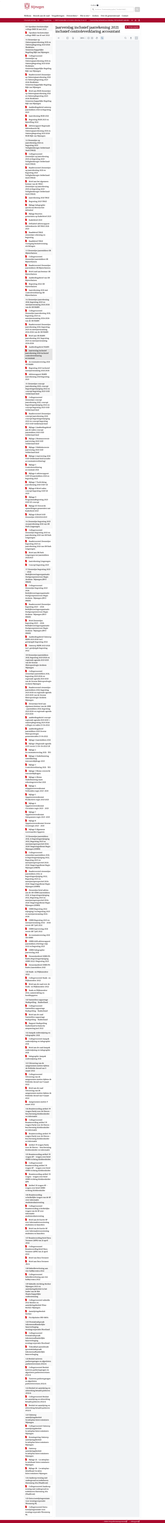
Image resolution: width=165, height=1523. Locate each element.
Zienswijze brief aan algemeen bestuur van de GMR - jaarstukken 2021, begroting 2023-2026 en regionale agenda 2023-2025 (38, 709)
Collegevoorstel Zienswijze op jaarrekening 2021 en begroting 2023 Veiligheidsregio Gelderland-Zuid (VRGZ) (37, 159)
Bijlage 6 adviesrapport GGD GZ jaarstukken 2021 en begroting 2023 (37, 476)
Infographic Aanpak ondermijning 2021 (35, 1057)
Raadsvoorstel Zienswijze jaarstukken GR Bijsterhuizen (38, 266)
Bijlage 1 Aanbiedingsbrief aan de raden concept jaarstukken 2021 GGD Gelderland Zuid (38, 431)
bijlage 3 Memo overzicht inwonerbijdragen (37, 772)
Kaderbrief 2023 (33, 220)
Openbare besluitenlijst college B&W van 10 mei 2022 (37, 34)
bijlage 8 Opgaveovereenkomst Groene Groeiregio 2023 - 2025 (38, 823)
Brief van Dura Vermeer (37, 1258)
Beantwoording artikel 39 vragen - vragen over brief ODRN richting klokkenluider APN (38, 1178)
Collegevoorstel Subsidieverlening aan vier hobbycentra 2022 (36, 1277)
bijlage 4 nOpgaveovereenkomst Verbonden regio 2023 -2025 (37, 788)
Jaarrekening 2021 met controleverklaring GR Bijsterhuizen (36, 292)
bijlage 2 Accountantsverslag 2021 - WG (38, 751)
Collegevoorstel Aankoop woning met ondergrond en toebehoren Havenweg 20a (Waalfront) (37, 1490)
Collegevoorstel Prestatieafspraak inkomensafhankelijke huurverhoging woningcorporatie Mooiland (37, 1338)
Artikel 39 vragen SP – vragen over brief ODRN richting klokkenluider (36, 1187)
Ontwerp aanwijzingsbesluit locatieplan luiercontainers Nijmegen (37, 1452)
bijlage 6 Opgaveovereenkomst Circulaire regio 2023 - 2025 (37, 805)
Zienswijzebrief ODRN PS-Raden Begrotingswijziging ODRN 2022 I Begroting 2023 (38, 958)
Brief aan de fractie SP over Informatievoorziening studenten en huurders (37, 1222)
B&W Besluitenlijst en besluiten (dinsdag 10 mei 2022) (71, 20)
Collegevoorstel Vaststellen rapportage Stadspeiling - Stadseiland (36, 1008)
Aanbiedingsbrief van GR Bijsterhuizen (37, 279)
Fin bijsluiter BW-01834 (36, 1317)
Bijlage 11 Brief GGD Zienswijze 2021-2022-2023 (36, 515)
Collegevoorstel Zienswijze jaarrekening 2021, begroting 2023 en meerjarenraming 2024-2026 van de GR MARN (38, 316)
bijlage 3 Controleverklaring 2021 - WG (38, 766)
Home (39, 20)
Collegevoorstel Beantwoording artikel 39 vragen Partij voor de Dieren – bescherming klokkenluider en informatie (38, 1125)
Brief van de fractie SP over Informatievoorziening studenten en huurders (37, 1231)
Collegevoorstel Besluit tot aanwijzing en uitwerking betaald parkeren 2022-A (37, 1399)
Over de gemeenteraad (110, 16)
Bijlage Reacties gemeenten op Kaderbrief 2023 (38, 215)
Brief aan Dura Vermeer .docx (37, 1262)
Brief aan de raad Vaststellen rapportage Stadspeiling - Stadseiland (36, 1017)
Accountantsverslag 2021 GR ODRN (37, 936)
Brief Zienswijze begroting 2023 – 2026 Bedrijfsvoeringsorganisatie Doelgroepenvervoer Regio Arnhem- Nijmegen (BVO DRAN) (37, 627)
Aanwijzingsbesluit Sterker (35, 1312)
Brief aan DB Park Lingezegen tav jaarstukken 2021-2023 (37, 555)
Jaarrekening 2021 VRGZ (37, 198)
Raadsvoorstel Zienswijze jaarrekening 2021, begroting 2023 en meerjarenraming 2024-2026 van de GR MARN (38, 328)
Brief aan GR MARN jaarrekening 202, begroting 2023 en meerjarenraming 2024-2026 (37, 339)
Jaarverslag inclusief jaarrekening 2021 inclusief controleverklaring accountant (37, 354)
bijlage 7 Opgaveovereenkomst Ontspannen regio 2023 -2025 (37, 814)
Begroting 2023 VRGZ (36, 201)
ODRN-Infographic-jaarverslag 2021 (35, 951)
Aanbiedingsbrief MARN (37, 347)
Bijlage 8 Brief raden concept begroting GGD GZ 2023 (36, 490)
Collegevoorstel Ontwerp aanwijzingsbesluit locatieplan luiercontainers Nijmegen (37, 1430)
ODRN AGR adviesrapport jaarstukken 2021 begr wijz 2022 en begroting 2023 (37, 943)
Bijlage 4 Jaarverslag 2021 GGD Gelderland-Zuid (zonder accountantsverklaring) (37, 458)
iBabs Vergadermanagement (115, 1521)
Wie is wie (84, 16)
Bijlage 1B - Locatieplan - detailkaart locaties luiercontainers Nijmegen (37, 1470)
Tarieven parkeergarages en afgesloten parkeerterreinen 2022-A (38, 1381)
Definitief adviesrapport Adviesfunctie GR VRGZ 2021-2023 (37, 226)
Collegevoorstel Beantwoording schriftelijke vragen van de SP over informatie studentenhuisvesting (37, 1211)
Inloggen (135, 1521)
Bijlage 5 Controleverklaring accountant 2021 (33, 467)
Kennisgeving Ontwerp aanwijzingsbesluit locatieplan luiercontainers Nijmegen (37, 1441)
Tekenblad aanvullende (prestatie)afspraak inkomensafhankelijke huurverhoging (37, 1350)
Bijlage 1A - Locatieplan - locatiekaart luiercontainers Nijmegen (37, 1462)
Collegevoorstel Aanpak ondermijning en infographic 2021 (37, 1041)
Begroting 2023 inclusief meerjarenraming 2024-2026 (37, 369)
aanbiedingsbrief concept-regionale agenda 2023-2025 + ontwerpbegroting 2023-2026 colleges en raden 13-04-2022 (38, 721)
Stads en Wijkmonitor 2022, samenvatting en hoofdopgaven (36, 992)
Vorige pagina (132, 27)
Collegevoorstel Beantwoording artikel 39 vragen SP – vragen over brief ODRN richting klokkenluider (38, 1167)
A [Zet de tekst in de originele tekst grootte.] (132, 20)
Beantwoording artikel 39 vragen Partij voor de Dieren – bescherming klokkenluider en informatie (38, 1137)
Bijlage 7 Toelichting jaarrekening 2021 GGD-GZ (36, 483)
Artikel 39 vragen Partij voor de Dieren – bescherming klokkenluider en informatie (38, 1147)
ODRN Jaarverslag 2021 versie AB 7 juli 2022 (36, 930)
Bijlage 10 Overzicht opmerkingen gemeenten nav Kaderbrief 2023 (37, 508)
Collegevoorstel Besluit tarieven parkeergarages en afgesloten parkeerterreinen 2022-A (37, 1371)
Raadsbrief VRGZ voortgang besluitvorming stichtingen (36, 243)
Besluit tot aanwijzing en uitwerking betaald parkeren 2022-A (37, 1407)
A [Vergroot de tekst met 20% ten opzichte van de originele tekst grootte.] (135, 20)
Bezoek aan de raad (41, 16)
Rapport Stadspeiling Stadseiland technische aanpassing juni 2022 (36, 1025)
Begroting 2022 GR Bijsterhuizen (35, 285)
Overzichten (71, 16)
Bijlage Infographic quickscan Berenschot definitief (35, 207)
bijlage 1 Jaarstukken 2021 (38, 740)
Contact (125, 16)
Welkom (27, 16)
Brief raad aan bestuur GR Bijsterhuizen (37, 272)
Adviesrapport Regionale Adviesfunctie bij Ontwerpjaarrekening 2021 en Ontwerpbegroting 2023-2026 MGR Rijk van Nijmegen (38, 131)
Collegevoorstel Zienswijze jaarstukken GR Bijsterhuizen (36, 259)
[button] (137, 9)
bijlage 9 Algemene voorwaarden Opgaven (35, 830)
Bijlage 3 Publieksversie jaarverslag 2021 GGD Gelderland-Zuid (37, 449)
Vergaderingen (58, 16)
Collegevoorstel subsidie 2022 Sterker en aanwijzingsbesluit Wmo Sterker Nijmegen (37, 1304)
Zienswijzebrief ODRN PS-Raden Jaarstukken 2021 (38, 966)
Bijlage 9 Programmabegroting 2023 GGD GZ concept (36, 499)
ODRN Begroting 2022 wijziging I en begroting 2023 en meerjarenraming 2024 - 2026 (37, 913)
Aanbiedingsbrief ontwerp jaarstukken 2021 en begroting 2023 (38, 109)
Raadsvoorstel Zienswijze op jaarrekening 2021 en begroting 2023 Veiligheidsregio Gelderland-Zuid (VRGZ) (38, 173)
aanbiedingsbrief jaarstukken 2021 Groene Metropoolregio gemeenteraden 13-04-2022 (36, 732)
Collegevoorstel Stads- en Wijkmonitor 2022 (38, 979)
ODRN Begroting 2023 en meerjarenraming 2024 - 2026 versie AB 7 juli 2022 (38, 922)
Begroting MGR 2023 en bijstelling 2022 (37, 121)
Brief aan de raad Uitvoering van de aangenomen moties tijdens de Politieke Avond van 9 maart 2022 (38, 1093)
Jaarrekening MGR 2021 (37, 116)
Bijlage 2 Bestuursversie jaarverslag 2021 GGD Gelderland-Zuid (37, 441)
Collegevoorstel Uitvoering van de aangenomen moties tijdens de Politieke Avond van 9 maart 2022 (38, 1079)
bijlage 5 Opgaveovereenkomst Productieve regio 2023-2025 (37, 797)
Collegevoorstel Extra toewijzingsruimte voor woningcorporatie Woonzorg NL (37, 1511)
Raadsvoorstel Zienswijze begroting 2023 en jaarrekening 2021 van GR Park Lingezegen (38, 545)
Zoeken (93, 5)
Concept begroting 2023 (37, 565)
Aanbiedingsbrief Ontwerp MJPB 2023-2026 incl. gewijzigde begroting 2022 (38, 639)
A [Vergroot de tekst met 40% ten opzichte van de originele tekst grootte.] (139, 20)
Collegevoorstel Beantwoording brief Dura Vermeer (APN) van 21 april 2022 (36, 1250)
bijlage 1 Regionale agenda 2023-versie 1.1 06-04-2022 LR (38, 745)
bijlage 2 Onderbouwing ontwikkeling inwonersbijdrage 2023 (37, 758)
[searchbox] (112, 9)
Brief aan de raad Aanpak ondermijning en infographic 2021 (37, 1050)
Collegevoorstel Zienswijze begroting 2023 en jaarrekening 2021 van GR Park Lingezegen (38, 534)
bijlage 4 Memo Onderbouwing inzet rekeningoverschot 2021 (35, 779)
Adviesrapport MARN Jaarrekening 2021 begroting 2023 (37, 376)
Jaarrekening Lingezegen (37, 561)
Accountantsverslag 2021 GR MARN (37, 363)
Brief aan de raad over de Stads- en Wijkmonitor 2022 (37, 985)
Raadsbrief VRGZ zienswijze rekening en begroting (35, 234)
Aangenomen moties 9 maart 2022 (36, 1103)
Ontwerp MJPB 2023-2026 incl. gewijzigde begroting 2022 (37, 648)
